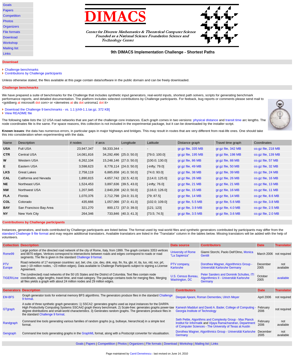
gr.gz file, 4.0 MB (228, 208)
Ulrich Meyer (231, 297)
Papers (8, 10)
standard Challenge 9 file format (25, 233)
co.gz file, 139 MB (267, 154)
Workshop (10, 43)
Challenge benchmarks (21, 69)
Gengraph (9, 333)
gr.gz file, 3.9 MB (190, 208)
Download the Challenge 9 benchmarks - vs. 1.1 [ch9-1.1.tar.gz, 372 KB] (57, 109)
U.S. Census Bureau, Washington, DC (184, 278)
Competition (11, 15)
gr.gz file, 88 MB (227, 160)
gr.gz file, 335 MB (190, 148)
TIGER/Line (10, 278)
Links (7, 53)
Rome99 (8, 254)
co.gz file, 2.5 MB (266, 208)
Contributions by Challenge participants (33, 73)
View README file (18, 113)
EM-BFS (8, 297)
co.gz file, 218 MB (267, 148)
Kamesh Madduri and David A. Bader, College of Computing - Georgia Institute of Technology (216, 309)
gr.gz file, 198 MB (228, 154)
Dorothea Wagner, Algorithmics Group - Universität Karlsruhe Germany (226, 265)
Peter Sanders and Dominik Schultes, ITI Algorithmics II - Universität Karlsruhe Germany (227, 278)
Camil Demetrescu (141, 353)
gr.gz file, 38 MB (189, 172)
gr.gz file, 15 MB (189, 190)
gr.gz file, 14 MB (189, 196)
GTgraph (9, 309)
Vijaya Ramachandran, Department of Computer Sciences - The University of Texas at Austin (215, 324)
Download (10, 37)
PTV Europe (8, 265)
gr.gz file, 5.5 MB (190, 202)
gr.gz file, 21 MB (189, 184)
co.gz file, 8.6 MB (266, 196)
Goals (7, 5)
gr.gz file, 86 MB (189, 160)
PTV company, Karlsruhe (180, 265)
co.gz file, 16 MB (266, 178)
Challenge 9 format (89, 257)
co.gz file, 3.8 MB (266, 202)
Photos (8, 21)
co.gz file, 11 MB (266, 190)
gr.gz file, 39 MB (227, 172)
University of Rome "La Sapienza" (182, 253)
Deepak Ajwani (185, 297)
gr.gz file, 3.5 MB (190, 213)
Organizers (11, 26)
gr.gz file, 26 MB (189, 178)
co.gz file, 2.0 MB (266, 213)
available (283, 278)
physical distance (205, 120)
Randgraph (10, 323)
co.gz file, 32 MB (266, 166)
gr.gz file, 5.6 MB (228, 202)
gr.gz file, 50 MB (227, 166)
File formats (11, 32)
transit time (233, 120)
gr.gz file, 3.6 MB (228, 213)
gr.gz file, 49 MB (189, 166)
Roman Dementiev (209, 297)
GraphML (88, 333)
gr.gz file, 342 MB (228, 148)
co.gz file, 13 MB (266, 184)
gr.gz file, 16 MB (227, 190)
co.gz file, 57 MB (266, 160)
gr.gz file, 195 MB (190, 154)
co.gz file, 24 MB (266, 172)
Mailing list (10, 48)
